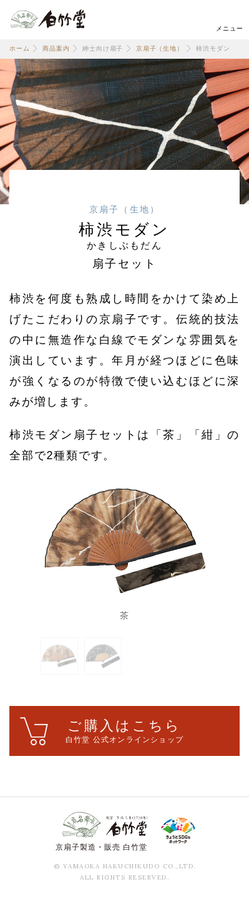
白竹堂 (48, 18)
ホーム (19, 48)
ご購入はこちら (124, 731)
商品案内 (55, 48)
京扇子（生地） (159, 48)
